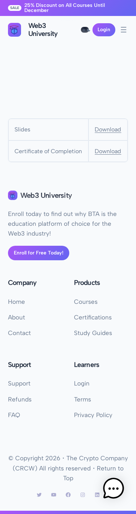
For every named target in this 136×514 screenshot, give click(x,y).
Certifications (93, 317)
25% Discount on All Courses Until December (64, 7)
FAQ (14, 415)
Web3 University (46, 195)
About (16, 317)
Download (108, 129)
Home (16, 301)
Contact (19, 332)
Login (104, 29)
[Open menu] (123, 29)
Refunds (20, 399)
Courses (86, 301)
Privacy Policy (93, 415)
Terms (82, 399)
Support (19, 383)
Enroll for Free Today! (38, 253)
